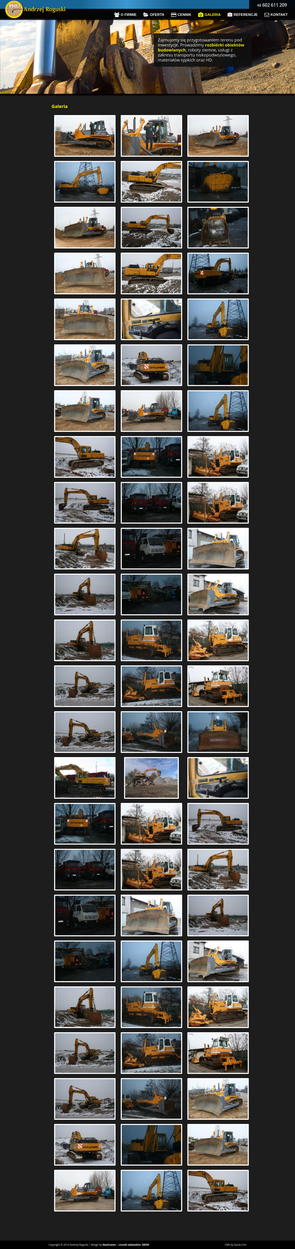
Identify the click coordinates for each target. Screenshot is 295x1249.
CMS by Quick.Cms (235, 1244)
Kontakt (276, 14)
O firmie (125, 14)
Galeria (209, 14)
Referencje (243, 14)
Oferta (153, 14)
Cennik (181, 14)
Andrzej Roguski (79, 1244)
